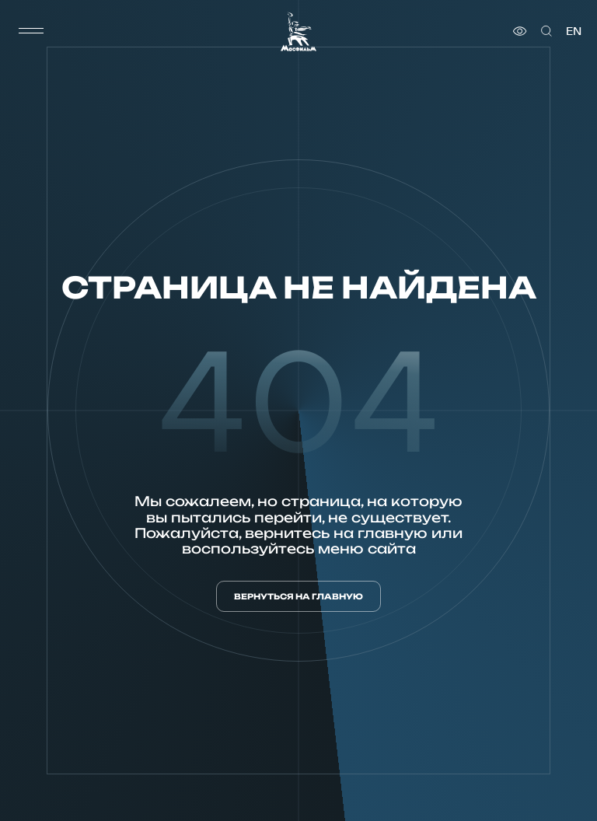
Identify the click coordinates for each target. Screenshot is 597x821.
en (573, 31)
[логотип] (298, 31)
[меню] (31, 31)
